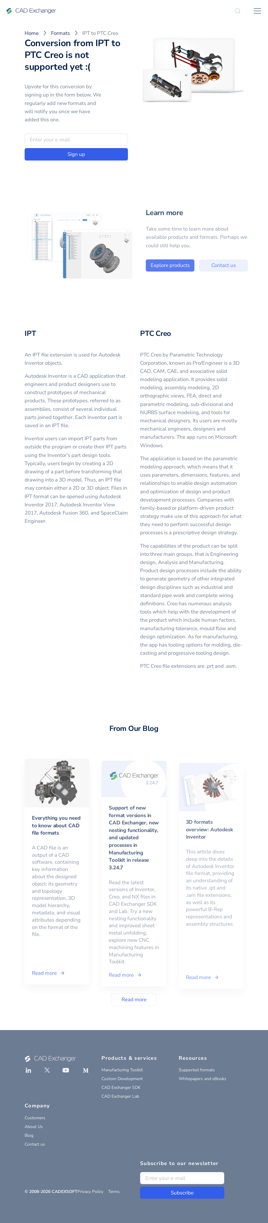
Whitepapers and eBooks (202, 1079)
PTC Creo (155, 333)
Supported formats (197, 1070)
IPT (30, 333)
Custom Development (122, 1079)
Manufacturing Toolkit (122, 1070)
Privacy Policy (90, 1191)
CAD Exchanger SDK (121, 1087)
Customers (35, 1118)
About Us (34, 1127)
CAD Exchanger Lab (120, 1096)
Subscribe (182, 1192)
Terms (114, 1191)
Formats (60, 33)
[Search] (237, 10)
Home (32, 33)
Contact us (232, 265)
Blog (29, 1135)
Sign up (76, 154)
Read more (134, 999)
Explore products (178, 265)
